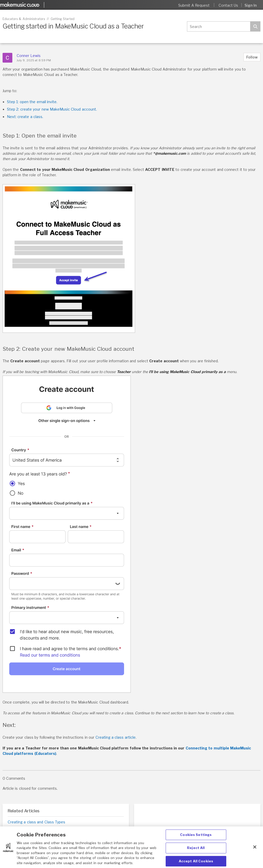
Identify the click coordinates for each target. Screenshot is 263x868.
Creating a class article (116, 737)
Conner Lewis (29, 55)
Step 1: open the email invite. (32, 102)
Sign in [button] (251, 5)
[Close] (254, 850)
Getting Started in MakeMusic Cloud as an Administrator (57, 828)
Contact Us (228, 5)
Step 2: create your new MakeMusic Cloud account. (52, 109)
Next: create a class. (25, 116)
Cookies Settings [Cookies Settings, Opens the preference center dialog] (196, 838)
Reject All (196, 852)
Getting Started (62, 19)
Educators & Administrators (24, 19)
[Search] (218, 26)
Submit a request (194, 5)
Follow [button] (252, 57)
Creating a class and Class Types (36, 822)
